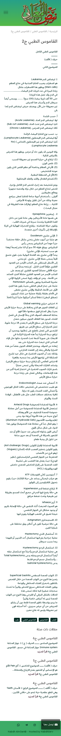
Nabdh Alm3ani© (17, 731)
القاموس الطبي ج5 (45, 660)
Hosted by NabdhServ (41, 731)
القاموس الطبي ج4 (45, 683)
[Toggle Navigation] (6, 13)
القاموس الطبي (29, 619)
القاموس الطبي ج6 (45, 638)
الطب (54, 619)
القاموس (44, 619)
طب (17, 619)
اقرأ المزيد (42, 651)
